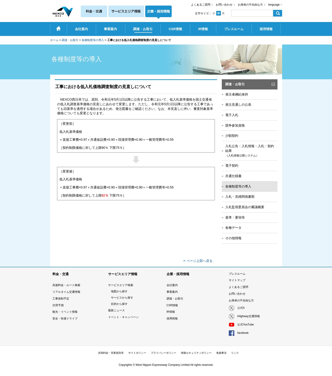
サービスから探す (122, 297)
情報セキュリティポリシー (196, 352)
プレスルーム (237, 273)
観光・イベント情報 (64, 311)
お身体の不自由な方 (250, 4)
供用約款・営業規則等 (111, 352)
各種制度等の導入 (93, 40)
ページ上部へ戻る (200, 261)
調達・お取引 (70, 40)
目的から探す (119, 304)
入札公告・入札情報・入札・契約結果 (249, 150)
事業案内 (172, 291)
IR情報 (171, 311)
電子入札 (231, 115)
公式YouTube (245, 324)
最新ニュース (116, 310)
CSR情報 (172, 305)
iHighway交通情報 (248, 316)
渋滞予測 (58, 305)
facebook (243, 333)
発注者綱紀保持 (236, 94)
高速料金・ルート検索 (66, 285)
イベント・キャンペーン (123, 317)
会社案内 (172, 285)
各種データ (233, 227)
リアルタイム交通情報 (66, 291)
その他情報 (233, 238)
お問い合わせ (224, 4)
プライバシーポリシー (163, 352)
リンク (235, 352)
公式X (241, 307)
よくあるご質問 (200, 4)
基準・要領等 (235, 217)
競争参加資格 (235, 125)
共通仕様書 (233, 176)
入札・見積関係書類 (240, 196)
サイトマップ (237, 280)
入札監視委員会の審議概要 (244, 207)
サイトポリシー (137, 352)
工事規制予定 (60, 298)
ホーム (54, 40)
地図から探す (119, 291)
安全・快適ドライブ (64, 318)
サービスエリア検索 (120, 285)
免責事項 (221, 352)
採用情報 (172, 318)
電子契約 (231, 165)
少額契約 (231, 135)
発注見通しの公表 (238, 104)
